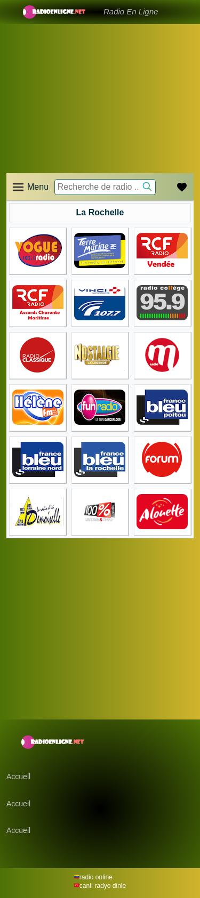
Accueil (18, 776)
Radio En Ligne (130, 11)
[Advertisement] (100, 85)
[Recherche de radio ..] (105, 187)
